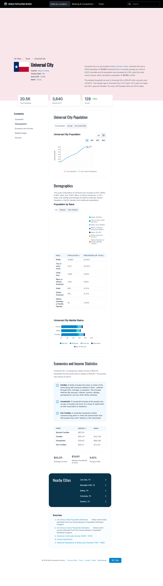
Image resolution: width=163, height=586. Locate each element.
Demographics (21, 124)
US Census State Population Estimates (72, 528)
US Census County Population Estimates (73, 536)
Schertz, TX (85, 510)
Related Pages (21, 133)
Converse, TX (85, 505)
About (94, 569)
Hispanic (63, 218)
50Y (103, 140)
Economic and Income (24, 128)
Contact (87, 569)
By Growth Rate (80, 126)
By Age (69, 126)
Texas (28, 59)
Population (19, 119)
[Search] (146, 4)
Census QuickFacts (65, 548)
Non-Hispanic (73, 218)
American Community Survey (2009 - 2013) (75, 544)
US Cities (18, 59)
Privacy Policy (72, 569)
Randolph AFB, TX (87, 494)
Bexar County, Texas (119, 66)
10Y (92, 140)
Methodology (102, 569)
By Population (60, 126)
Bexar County (43, 71)
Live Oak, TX (85, 488)
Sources (18, 138)
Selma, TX (84, 499)
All (87, 140)
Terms (81, 569)
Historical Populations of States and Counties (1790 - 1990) (81, 551)
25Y (97, 140)
